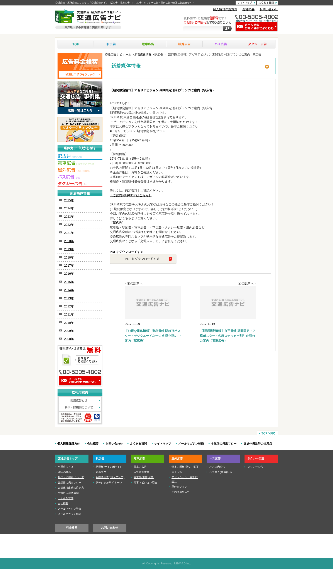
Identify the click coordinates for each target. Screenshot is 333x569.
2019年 (69, 249)
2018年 (69, 257)
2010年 (69, 322)
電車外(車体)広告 (144, 477)
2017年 (69, 265)
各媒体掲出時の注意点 (258, 443)
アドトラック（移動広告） (185, 479)
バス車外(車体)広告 (220, 472)
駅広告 (111, 44)
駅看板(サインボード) (108, 466)
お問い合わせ (269, 9)
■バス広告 (80, 177)
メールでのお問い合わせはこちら (80, 381)
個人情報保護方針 (225, 9)
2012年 (69, 306)
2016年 (69, 273)
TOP (75, 44)
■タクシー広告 (80, 184)
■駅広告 (80, 157)
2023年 (69, 216)
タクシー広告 (257, 44)
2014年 (69, 290)
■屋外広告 (80, 170)
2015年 (69, 282)
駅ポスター (102, 472)
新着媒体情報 (142, 54)
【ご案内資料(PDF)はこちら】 (130, 195)
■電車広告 (80, 163)
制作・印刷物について (80, 407)
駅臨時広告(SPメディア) (110, 477)
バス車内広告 (217, 466)
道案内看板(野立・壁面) (185, 466)
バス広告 (221, 44)
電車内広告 (140, 466)
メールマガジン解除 (69, 514)
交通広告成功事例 (68, 493)
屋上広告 (177, 472)
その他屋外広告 (181, 491)
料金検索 (71, 527)
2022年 (69, 224)
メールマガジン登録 (191, 443)
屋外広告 (184, 44)
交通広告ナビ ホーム (118, 54)
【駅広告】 (117, 222)
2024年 (69, 208)
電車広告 (148, 44)
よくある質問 (138, 443)
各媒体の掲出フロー (223, 443)
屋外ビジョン (179, 486)
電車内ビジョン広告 (145, 482)
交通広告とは (80, 400)
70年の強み (64, 472)
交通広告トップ (68, 458)
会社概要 (248, 9)
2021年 (69, 232)
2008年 (69, 339)
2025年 (69, 200)
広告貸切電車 (141, 472)
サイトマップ (162, 443)
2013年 (69, 298)
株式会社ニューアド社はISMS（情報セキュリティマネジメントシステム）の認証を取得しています (80, 417)
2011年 (69, 314)
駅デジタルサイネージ (109, 482)
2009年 (69, 331)
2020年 (69, 241)
